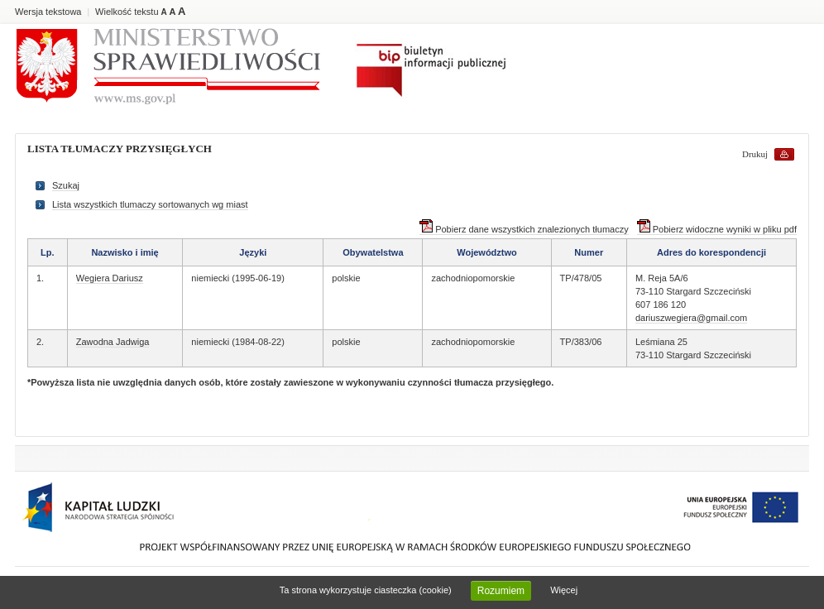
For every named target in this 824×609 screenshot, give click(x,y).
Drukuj (755, 154)
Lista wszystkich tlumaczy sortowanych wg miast (150, 204)
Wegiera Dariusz (109, 278)
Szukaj (65, 185)
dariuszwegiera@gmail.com (691, 318)
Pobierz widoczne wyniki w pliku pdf (717, 229)
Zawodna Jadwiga (113, 342)
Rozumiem (501, 591)
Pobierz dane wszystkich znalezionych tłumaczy (524, 229)
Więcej (563, 590)
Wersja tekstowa (48, 12)
